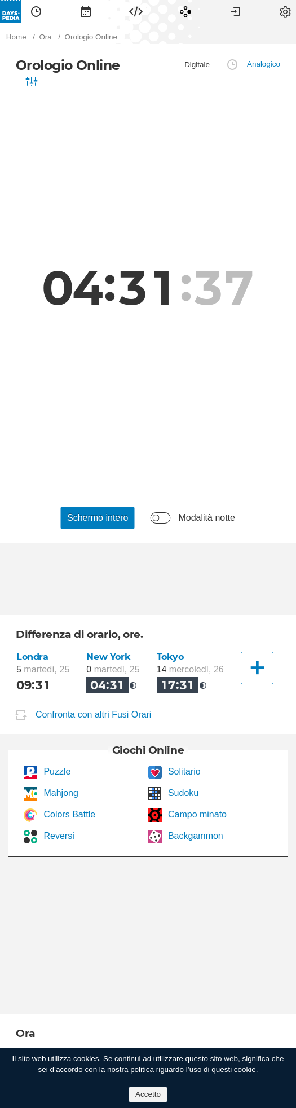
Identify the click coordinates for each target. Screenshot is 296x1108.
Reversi (57, 836)
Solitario (183, 771)
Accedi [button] (235, 11)
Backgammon (194, 836)
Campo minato (196, 814)
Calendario (85, 11)
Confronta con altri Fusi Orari (93, 714)
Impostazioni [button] (285, 11)
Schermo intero (98, 517)
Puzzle (55, 771)
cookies (86, 1058)
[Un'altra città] (257, 668)
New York (108, 657)
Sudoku (182, 793)
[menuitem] (36, 11)
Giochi (185, 11)
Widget (136, 11)
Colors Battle (68, 814)
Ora (36, 11)
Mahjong (59, 793)
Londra (32, 657)
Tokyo (170, 657)
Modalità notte (206, 517)
